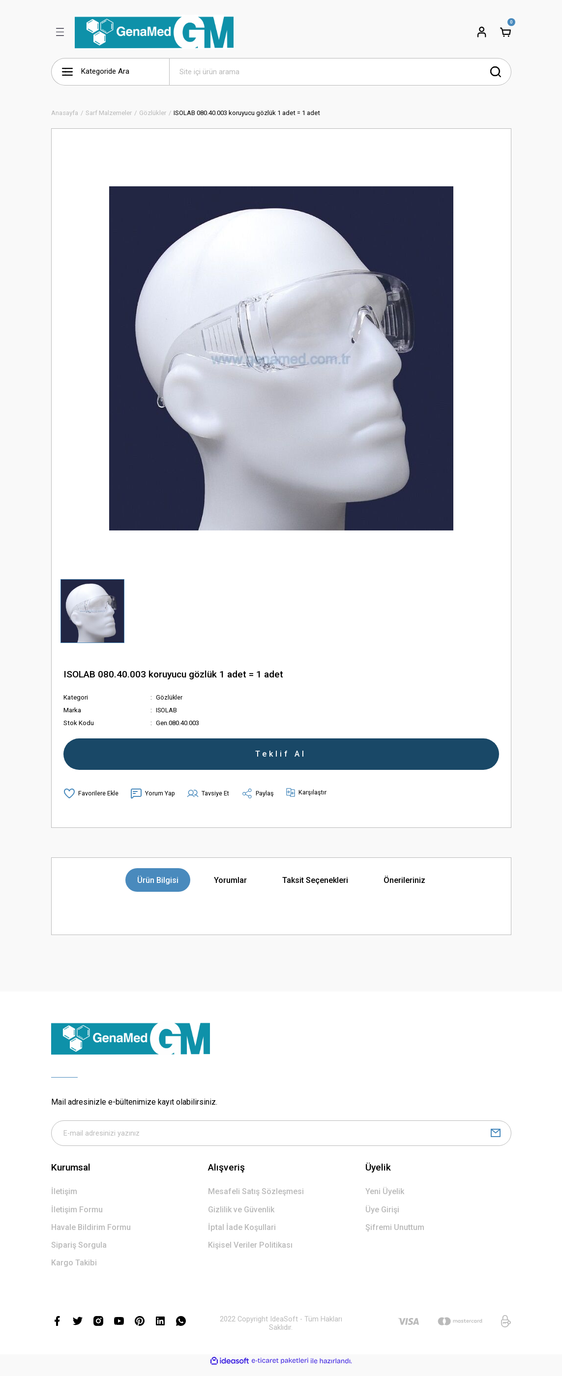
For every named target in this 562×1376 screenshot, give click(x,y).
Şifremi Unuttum (394, 1235)
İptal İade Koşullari (242, 1235)
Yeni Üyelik (384, 1199)
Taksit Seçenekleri (315, 886)
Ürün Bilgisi (157, 886)
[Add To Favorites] (91, 799)
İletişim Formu (77, 1217)
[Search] (340, 72)
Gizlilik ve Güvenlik (241, 1217)
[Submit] (495, 1140)
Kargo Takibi (74, 1270)
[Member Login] (482, 32)
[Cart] (505, 32)
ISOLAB (166, 710)
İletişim (64, 1199)
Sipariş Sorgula (79, 1253)
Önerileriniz (404, 886)
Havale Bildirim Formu (91, 1235)
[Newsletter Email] (281, 1140)
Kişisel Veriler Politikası (250, 1253)
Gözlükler (169, 697)
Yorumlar (230, 886)
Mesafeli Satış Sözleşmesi (256, 1199)
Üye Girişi (382, 1217)
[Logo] (154, 32)
